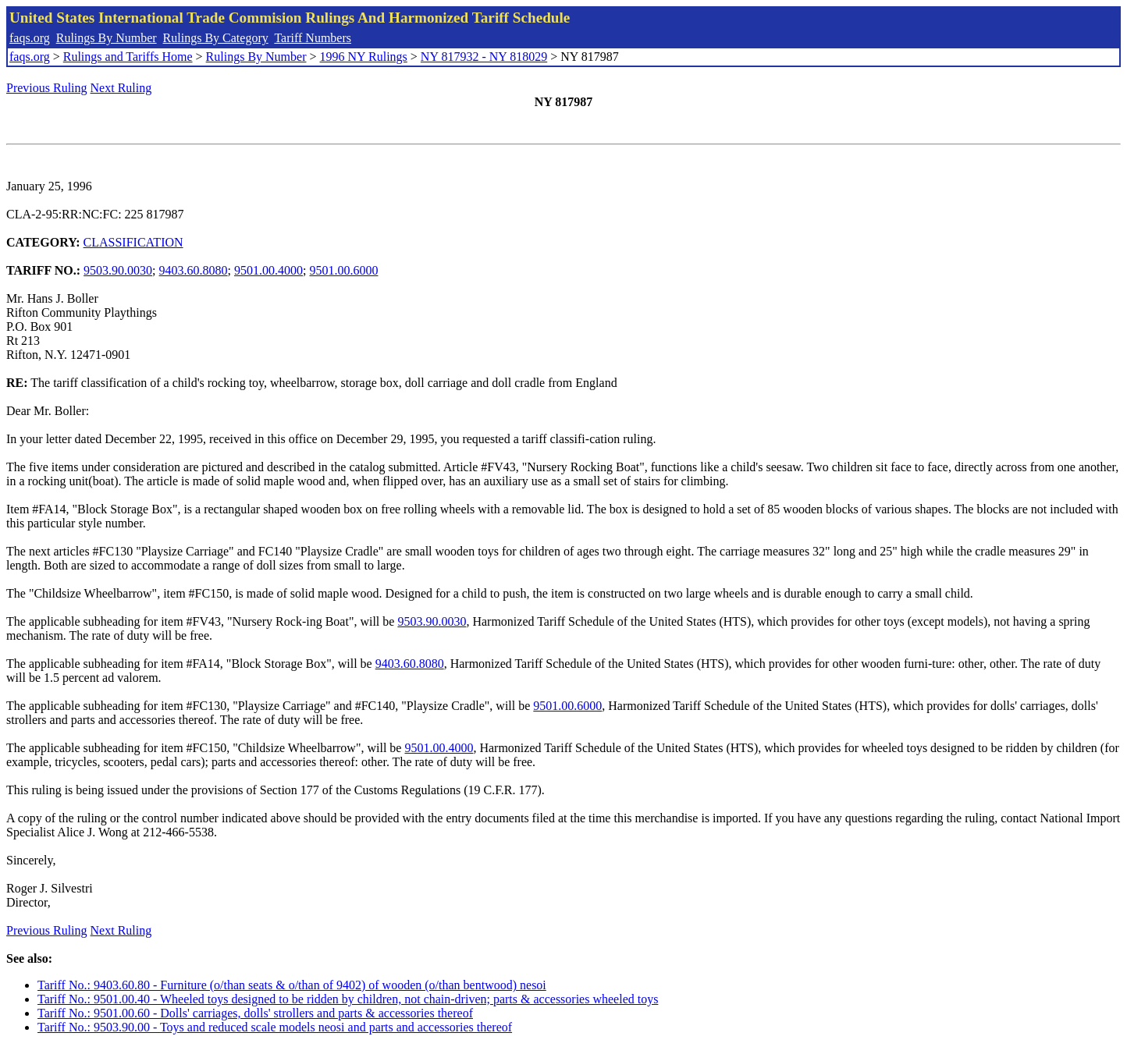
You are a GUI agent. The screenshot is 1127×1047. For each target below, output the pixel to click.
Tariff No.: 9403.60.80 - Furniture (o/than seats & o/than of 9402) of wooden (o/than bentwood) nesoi (291, 985)
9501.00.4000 (268, 270)
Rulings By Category (215, 37)
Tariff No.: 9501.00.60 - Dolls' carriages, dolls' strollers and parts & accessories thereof (255, 1013)
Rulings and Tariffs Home (128, 56)
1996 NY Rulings (363, 56)
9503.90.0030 (118, 270)
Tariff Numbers (312, 37)
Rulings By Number (106, 37)
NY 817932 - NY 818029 (484, 56)
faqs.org (29, 37)
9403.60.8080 (193, 270)
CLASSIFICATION (133, 242)
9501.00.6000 (343, 270)
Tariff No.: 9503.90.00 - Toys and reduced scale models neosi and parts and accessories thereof (274, 1027)
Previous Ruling (46, 87)
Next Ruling (121, 87)
